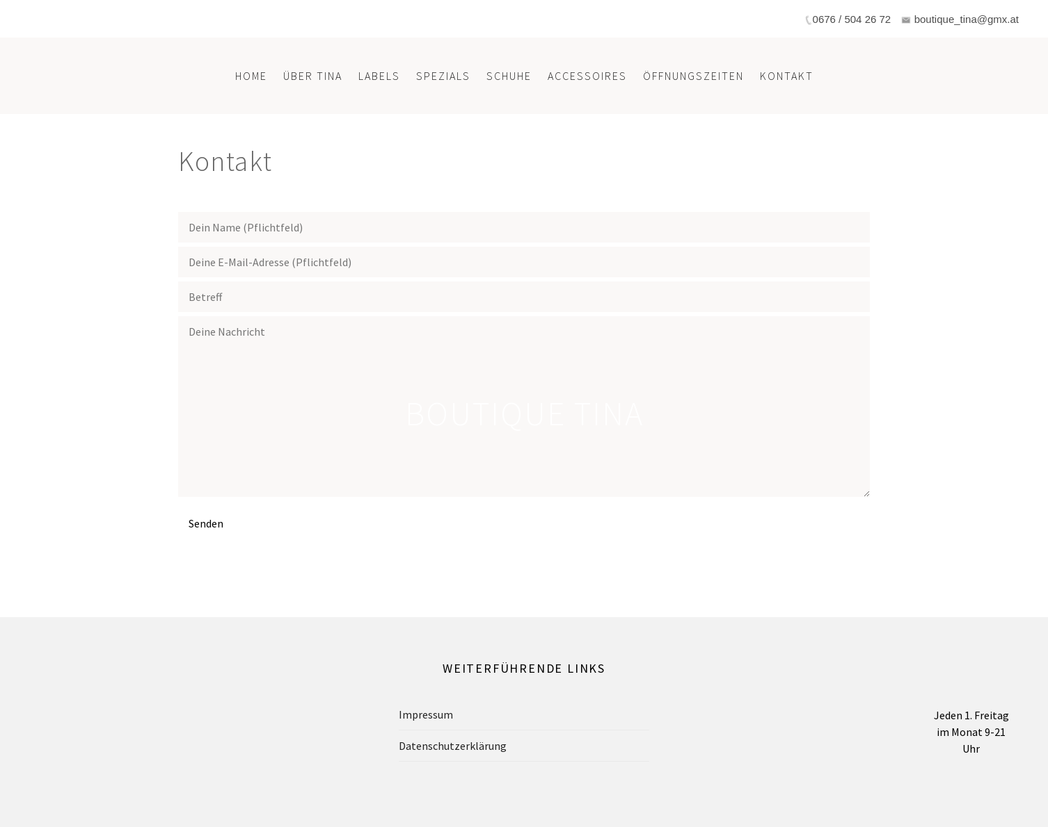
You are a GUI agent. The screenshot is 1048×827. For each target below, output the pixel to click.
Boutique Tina (524, 413)
